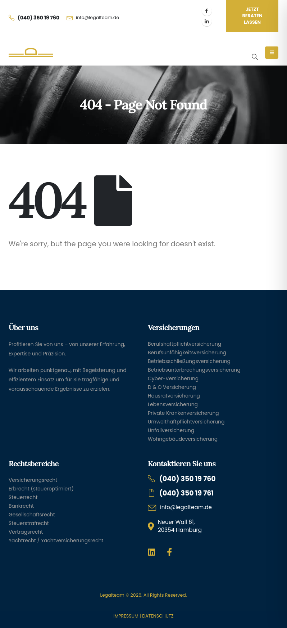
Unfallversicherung (171, 430)
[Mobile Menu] (271, 52)
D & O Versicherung (172, 387)
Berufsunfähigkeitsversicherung (187, 352)
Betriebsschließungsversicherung (189, 361)
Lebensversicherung (173, 404)
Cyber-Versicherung (173, 378)
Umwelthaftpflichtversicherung (186, 421)
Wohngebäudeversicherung (183, 439)
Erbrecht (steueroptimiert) (41, 488)
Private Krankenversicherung (183, 413)
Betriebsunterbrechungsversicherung (194, 369)
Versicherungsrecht (33, 480)
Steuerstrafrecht (29, 523)
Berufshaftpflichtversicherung (184, 343)
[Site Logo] (31, 52)
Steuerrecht (23, 497)
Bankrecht (21, 506)
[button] (254, 57)
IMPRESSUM (125, 616)
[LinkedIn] (207, 21)
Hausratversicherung (174, 395)
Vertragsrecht (26, 531)
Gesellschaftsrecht (32, 514)
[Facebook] (207, 11)
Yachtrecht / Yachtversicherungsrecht (56, 540)
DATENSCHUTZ (157, 616)
